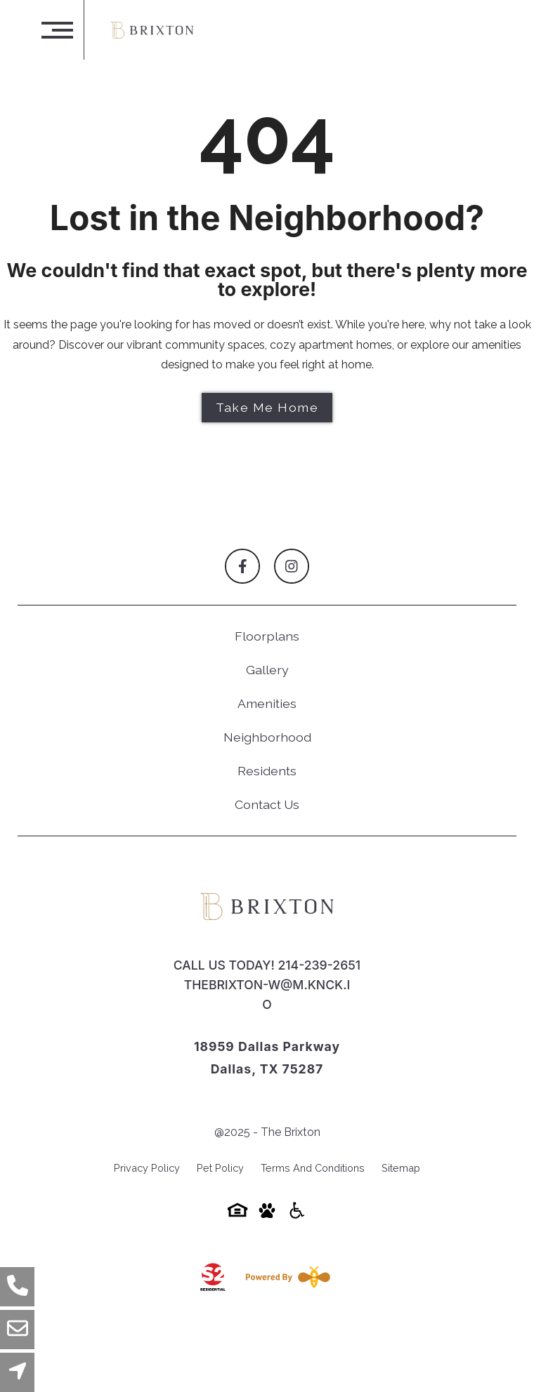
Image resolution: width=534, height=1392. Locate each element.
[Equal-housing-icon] (237, 1215)
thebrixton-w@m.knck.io (267, 994)
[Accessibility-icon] (296, 1215)
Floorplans (267, 636)
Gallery (267, 669)
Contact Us (267, 804)
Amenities (267, 703)
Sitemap (401, 1168)
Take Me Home (267, 407)
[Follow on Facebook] (242, 566)
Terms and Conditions (313, 1168)
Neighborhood (267, 737)
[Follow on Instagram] (291, 566)
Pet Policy (220, 1168)
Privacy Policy (147, 1168)
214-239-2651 (319, 965)
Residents (267, 770)
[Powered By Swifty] (285, 1277)
